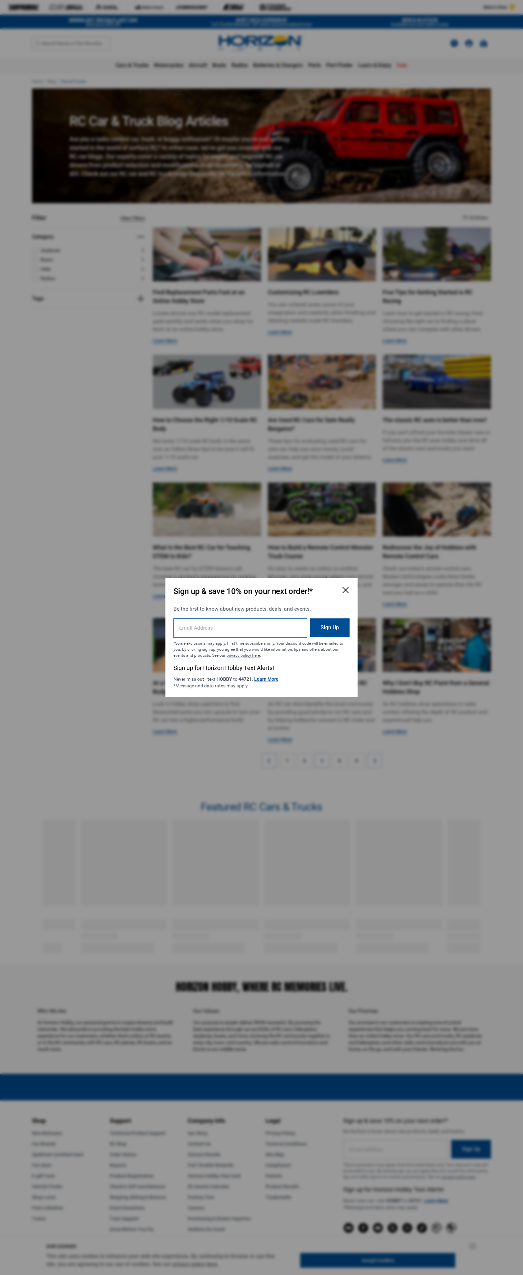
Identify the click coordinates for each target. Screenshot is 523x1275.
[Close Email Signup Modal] (346, 590)
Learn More (266, 679)
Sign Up (330, 627)
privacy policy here (243, 655)
